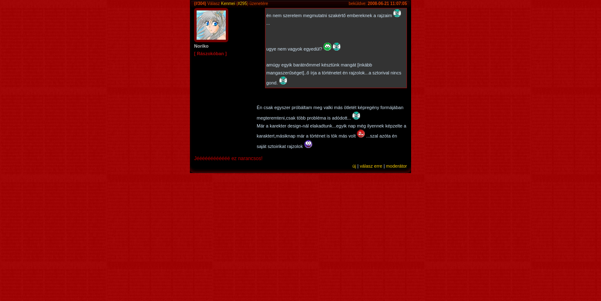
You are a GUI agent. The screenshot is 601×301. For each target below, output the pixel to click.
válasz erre (371, 165)
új (354, 165)
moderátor (396, 165)
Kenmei (228, 3)
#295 (242, 3)
